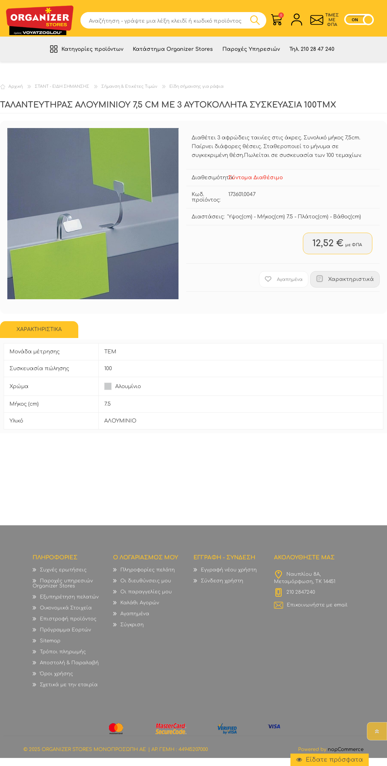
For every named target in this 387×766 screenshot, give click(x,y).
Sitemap (50, 649)
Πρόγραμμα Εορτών (65, 638)
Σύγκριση (132, 632)
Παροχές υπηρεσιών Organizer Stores (63, 591)
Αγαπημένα (134, 621)
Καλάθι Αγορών (277, 17)
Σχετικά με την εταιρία (69, 692)
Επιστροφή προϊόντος (68, 627)
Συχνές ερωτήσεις (63, 578)
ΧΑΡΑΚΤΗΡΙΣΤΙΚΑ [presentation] (39, 337)
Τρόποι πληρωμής (63, 659)
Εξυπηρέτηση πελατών (69, 605)
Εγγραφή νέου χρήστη (229, 578)
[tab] (39, 337)
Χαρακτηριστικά (351, 287)
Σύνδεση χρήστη (222, 589)
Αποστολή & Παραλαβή (69, 670)
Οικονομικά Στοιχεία (66, 616)
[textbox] (165, 23)
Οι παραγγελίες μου (146, 599)
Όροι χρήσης (56, 681)
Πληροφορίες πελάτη (147, 578)
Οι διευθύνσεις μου (145, 589)
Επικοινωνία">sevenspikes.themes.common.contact (313, 22)
